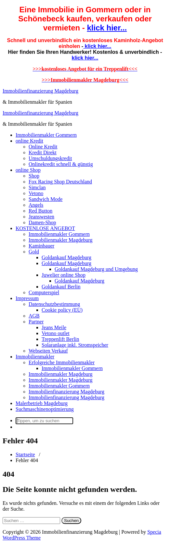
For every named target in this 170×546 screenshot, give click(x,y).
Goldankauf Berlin (61, 286)
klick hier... (107, 27)
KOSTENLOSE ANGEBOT (45, 228)
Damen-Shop (42, 222)
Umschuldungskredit (50, 158)
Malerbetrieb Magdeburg (42, 403)
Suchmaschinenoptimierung (45, 409)
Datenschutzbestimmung (54, 304)
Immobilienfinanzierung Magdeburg (40, 91)
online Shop (28, 170)
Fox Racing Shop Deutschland (60, 181)
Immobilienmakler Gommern (46, 135)
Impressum (27, 298)
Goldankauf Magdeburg (66, 257)
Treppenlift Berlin (60, 339)
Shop (34, 176)
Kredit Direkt (43, 152)
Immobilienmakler (35, 356)
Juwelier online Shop (63, 275)
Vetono (36, 193)
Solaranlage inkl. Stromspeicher (75, 345)
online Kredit (29, 141)
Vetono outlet (56, 333)
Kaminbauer (41, 246)
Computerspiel (44, 292)
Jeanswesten (41, 216)
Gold (34, 251)
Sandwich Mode (45, 199)
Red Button (40, 211)
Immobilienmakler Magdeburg (61, 240)
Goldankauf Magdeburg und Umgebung (96, 269)
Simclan (37, 187)
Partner (36, 321)
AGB (34, 316)
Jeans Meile (54, 327)
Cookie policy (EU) (62, 310)
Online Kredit (43, 146)
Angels (36, 205)
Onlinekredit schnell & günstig (61, 164)
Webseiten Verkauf (48, 351)
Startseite (25, 454)
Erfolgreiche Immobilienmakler (62, 362)
